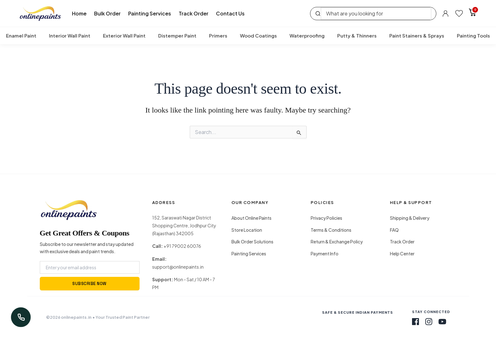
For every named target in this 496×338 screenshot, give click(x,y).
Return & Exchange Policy (337, 241)
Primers (218, 35)
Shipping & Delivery (409, 218)
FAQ (394, 230)
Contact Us (230, 13)
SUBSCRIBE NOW (89, 283)
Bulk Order (107, 13)
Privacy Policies (326, 218)
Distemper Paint (177, 35)
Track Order (193, 13)
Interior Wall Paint (69, 35)
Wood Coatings (258, 35)
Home (79, 13)
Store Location (246, 230)
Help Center (402, 253)
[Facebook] (415, 321)
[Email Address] (90, 267)
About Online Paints (251, 218)
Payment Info (324, 253)
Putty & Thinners (357, 35)
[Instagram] (428, 321)
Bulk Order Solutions (252, 241)
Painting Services (149, 13)
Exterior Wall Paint (124, 35)
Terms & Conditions (331, 230)
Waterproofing (307, 35)
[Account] (445, 13)
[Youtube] (442, 321)
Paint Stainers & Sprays (416, 35)
